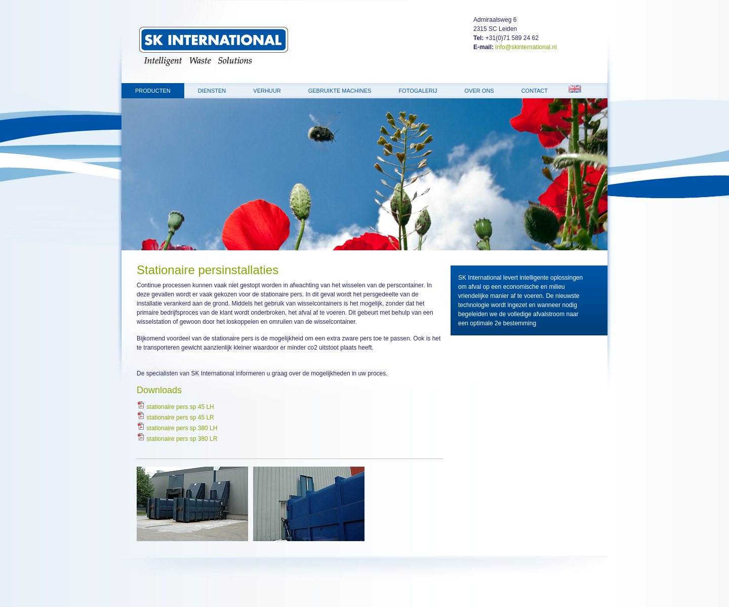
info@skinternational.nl (526, 47)
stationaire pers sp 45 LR (175, 417)
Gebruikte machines (340, 91)
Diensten (212, 91)
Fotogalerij (417, 91)
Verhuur (266, 91)
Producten (153, 91)
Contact (534, 91)
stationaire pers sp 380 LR (177, 438)
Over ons (479, 91)
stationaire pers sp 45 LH (175, 406)
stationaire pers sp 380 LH (177, 428)
